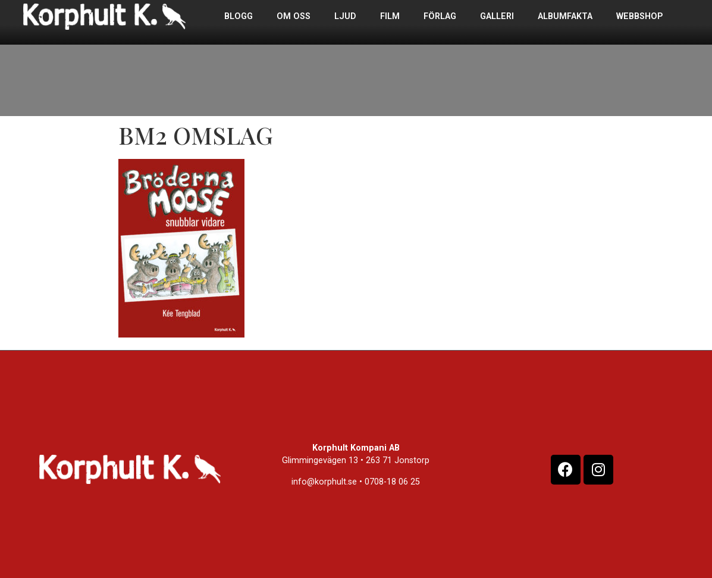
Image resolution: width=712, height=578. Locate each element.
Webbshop (639, 16)
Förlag (440, 16)
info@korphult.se (324, 482)
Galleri (497, 16)
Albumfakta (565, 16)
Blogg (238, 16)
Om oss (293, 16)
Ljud (345, 16)
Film (390, 16)
